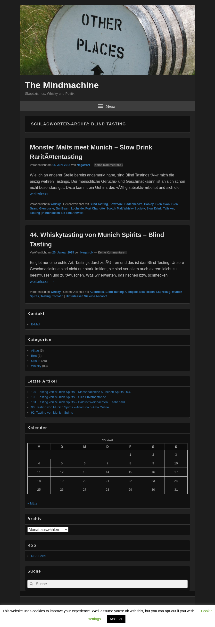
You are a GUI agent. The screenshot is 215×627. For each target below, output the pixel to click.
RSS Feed (38, 556)
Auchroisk (97, 292)
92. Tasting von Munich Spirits (52, 412)
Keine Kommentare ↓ (108, 165)
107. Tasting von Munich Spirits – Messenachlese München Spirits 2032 (81, 392)
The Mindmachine (62, 85)
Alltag (35, 350)
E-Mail (35, 324)
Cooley (149, 204)
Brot (34, 355)
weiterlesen (42, 194)
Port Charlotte (95, 208)
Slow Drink (154, 208)
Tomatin (57, 296)
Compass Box (135, 292)
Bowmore (116, 204)
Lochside (77, 208)
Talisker (168, 208)
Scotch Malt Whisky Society (125, 208)
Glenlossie (46, 208)
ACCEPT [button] (116, 619)
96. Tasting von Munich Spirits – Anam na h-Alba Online (70, 407)
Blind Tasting (99, 204)
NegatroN (83, 165)
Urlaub (35, 361)
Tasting (35, 213)
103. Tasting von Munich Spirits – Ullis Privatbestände (68, 397)
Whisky (55, 204)
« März (32, 503)
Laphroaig (163, 292)
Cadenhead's (133, 204)
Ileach (150, 292)
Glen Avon (162, 204)
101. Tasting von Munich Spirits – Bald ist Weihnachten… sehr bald (78, 402)
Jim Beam (62, 208)
